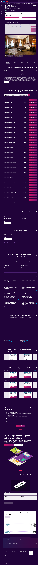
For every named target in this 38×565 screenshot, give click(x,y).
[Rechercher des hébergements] (1, 5)
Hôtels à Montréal (28, 3)
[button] (1, 1)
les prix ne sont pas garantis (24, 539)
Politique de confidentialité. (25, 504)
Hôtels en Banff (7, 523)
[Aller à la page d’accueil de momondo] (5, 1)
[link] (13, 377)
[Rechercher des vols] (1, 4)
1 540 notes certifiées (12, 10)
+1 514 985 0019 (7, 9)
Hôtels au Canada (18, 3)
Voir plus (35, 370)
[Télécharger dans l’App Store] (31, 554)
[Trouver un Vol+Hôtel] (1, 9)
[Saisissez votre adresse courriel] (21, 498)
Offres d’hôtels (6, 3)
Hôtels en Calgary (7, 524)
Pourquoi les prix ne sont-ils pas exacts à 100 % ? (21, 544)
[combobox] (8, 239)
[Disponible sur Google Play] (31, 552)
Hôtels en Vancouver (8, 525)
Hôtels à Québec (23, 3)
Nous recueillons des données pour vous (21, 543)
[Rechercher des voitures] (1, 7)
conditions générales (17, 504)
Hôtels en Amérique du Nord (12, 3)
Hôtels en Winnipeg (7, 532)
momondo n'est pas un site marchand (21, 542)
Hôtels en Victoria (7, 531)
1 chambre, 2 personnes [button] (8, 15)
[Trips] (1, 11)
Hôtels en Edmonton (8, 526)
